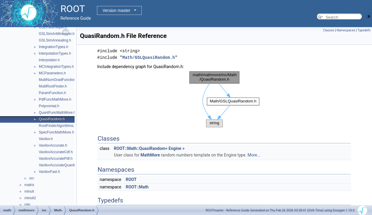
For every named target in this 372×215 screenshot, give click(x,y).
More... (254, 155)
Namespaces (346, 30)
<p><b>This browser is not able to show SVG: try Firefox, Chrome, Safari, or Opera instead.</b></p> (224, 99)
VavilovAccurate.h (53, 145)
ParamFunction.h (52, 93)
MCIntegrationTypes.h (56, 66)
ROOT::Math (137, 187)
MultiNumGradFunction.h (58, 80)
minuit (29, 191)
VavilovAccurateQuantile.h (60, 165)
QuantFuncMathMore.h (57, 112)
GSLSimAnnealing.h (55, 40)
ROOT (131, 179)
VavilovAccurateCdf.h (56, 152)
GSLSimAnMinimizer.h (57, 34)
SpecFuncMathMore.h (56, 132)
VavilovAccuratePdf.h (55, 158)
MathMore (150, 155)
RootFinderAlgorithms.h (57, 126)
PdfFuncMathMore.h (55, 99)
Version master (116, 10)
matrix (29, 185)
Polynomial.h (49, 106)
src (31, 178)
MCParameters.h (52, 73)
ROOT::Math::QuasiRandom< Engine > (149, 148)
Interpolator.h (49, 60)
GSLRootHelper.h (53, 27)
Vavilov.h (46, 139)
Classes (328, 30)
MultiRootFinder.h (53, 86)
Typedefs (364, 30)
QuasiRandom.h (52, 119)
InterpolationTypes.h (55, 53)
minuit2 (30, 198)
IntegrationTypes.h (53, 47)
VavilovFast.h (49, 172)
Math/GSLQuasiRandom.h (148, 57)
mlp (27, 204)
